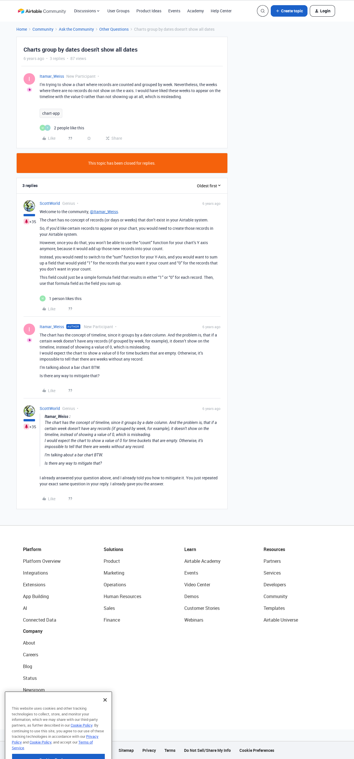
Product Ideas (148, 10)
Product (112, 561)
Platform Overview (42, 561)
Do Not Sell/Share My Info (207, 750)
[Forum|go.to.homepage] (41, 11)
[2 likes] (62, 128)
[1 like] (61, 298)
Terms (170, 750)
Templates (274, 608)
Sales (109, 608)
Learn (190, 549)
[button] (289, 11)
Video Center (197, 584)
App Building (36, 596)
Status (30, 678)
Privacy (149, 750)
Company (32, 631)
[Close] (105, 709)
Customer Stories (202, 608)
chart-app (51, 113)
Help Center (221, 10)
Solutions (113, 549)
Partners (272, 561)
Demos (191, 596)
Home (21, 29)
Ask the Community (76, 29)
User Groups (118, 10)
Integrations (35, 573)
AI (25, 608)
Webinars (193, 620)
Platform (32, 549)
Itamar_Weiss (52, 76)
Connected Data (39, 620)
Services (272, 573)
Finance (112, 620)
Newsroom (34, 690)
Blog (27, 666)
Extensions (34, 584)
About (29, 643)
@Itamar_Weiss (104, 211)
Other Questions (114, 29)
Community (42, 29)
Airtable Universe (281, 620)
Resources (274, 549)
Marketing (114, 573)
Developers (275, 584)
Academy (195, 10)
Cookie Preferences (256, 750)
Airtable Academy (202, 561)
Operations (115, 584)
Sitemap (126, 750)
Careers (30, 654)
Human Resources (122, 596)
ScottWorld (50, 203)
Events (174, 10)
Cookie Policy (81, 734)
